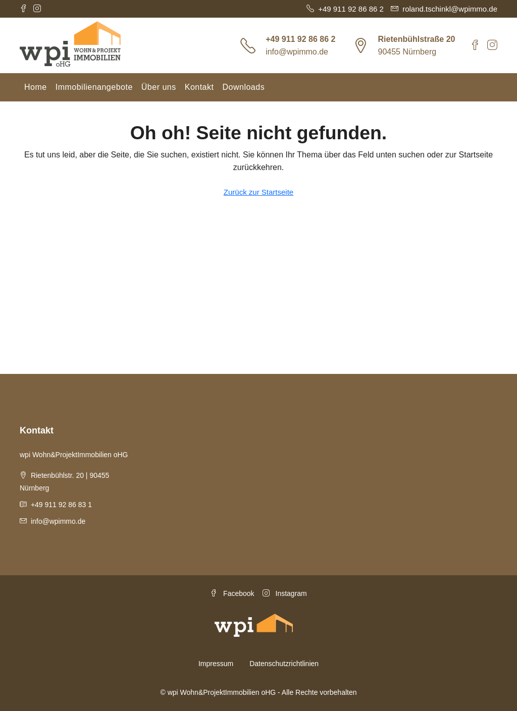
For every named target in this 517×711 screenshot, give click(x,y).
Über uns (158, 87)
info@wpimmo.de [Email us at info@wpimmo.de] (58, 521)
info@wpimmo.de (297, 51)
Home (35, 87)
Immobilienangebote (94, 87)
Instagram (285, 593)
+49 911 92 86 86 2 (300, 39)
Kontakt (199, 87)
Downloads (243, 87)
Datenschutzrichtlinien (284, 664)
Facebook (232, 593)
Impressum (215, 664)
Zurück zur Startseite (258, 192)
